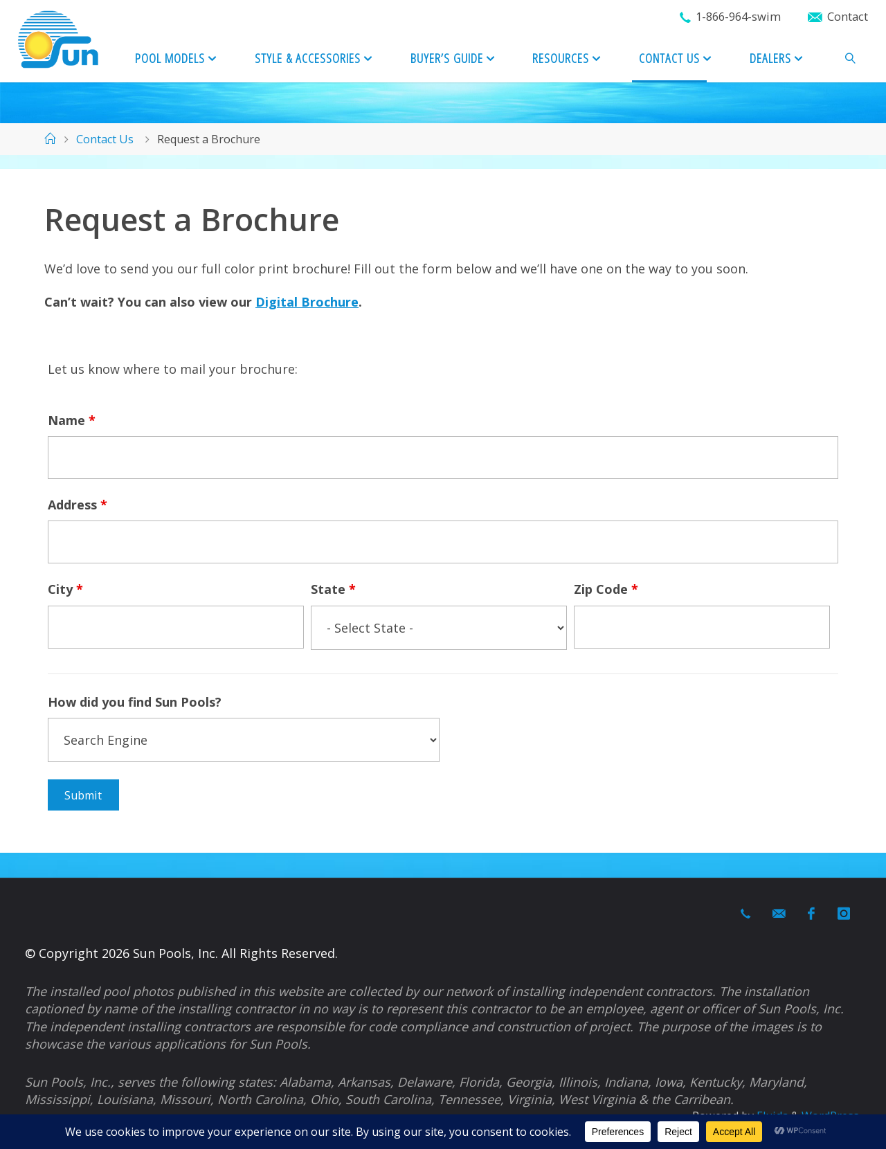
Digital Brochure (307, 301)
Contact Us (105, 139)
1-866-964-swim (738, 16)
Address (77, 504)
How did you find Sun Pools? (135, 702)
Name (72, 420)
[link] (850, 59)
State (333, 589)
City (65, 589)
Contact (847, 16)
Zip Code (606, 589)
